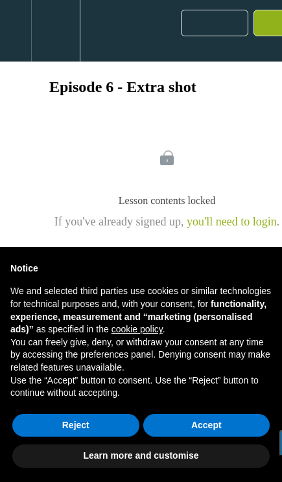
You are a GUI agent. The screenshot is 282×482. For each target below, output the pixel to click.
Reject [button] (75, 425)
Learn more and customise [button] (140, 455)
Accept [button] (206, 425)
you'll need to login (232, 221)
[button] (15, 31)
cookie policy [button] (137, 329)
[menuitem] (55, 31)
